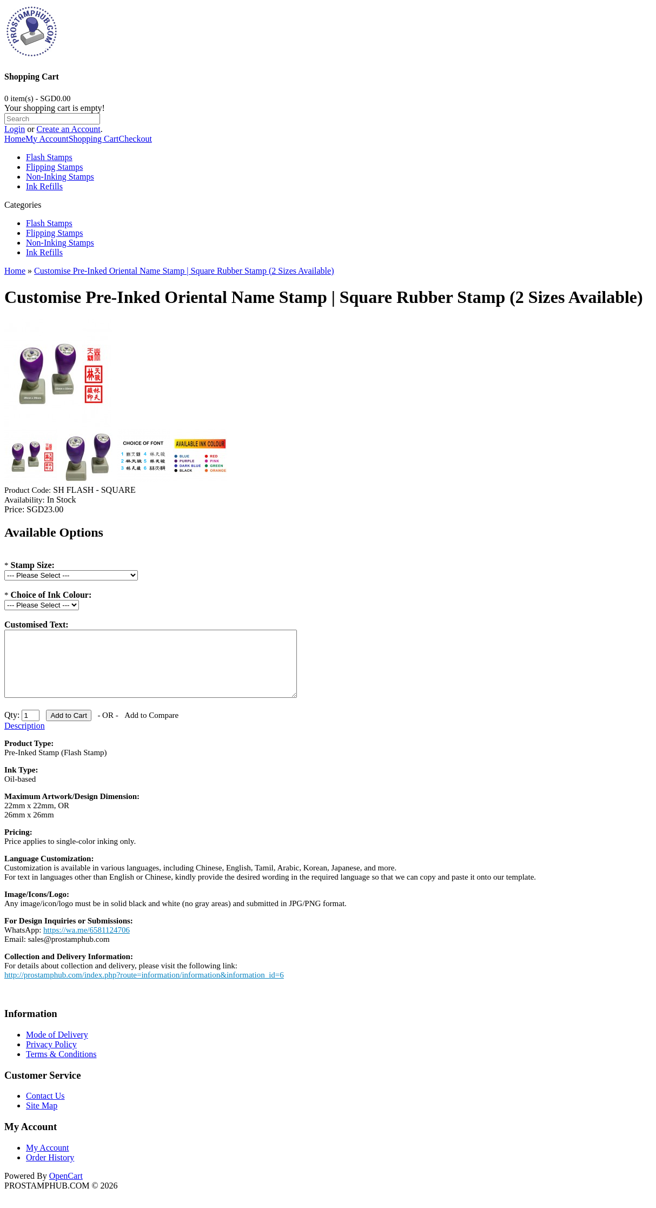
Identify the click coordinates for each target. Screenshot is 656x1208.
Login (14, 129)
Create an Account (69, 129)
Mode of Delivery (57, 1047)
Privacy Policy (51, 1057)
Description (24, 738)
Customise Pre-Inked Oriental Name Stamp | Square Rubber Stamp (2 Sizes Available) (184, 270)
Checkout (135, 138)
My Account (47, 138)
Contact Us (45, 1108)
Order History (50, 1170)
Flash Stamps (49, 157)
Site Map (41, 1118)
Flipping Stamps (54, 166)
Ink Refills (44, 186)
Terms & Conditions (61, 1067)
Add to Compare (151, 728)
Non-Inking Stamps (60, 176)
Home (14, 138)
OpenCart (66, 1188)
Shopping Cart (94, 138)
